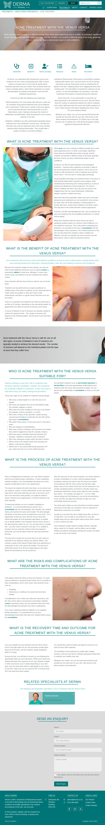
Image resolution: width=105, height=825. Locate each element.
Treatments (64, 7)
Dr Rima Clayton (11, 812)
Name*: (56, 727)
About (75, 7)
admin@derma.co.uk (74, 799)
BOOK (73, 3)
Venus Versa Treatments (26, 12)
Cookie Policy (90, 802)
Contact (83, 7)
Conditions (52, 7)
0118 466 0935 (47, 3)
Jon (38, 812)
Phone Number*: (60, 746)
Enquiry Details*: (60, 755)
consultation (23, 419)
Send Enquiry (61, 784)
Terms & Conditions (10, 821)
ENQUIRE (61, 3)
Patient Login (96, 7)
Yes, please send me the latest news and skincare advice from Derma (76, 776)
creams (44, 270)
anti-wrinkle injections (86, 383)
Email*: (56, 736)
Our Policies (90, 799)
